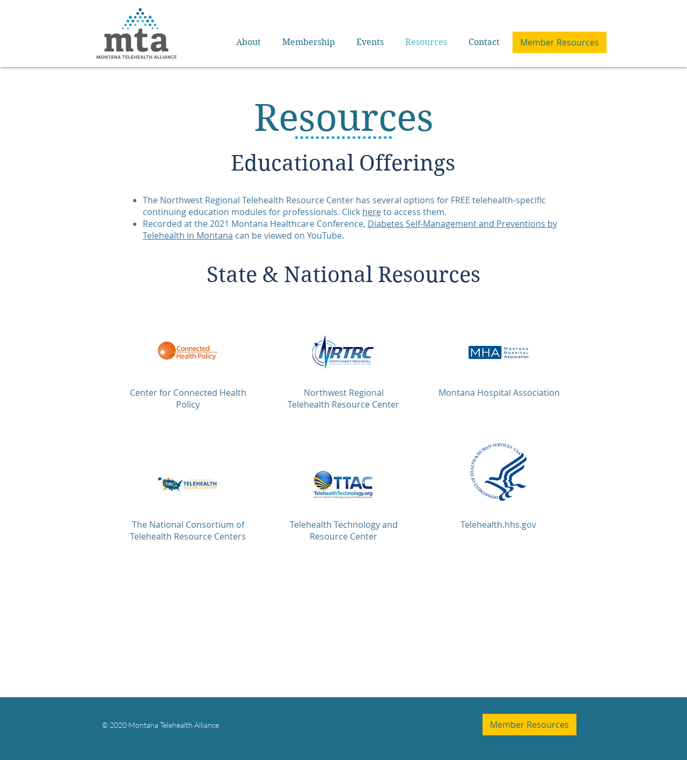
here (371, 212)
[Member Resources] (559, 42)
